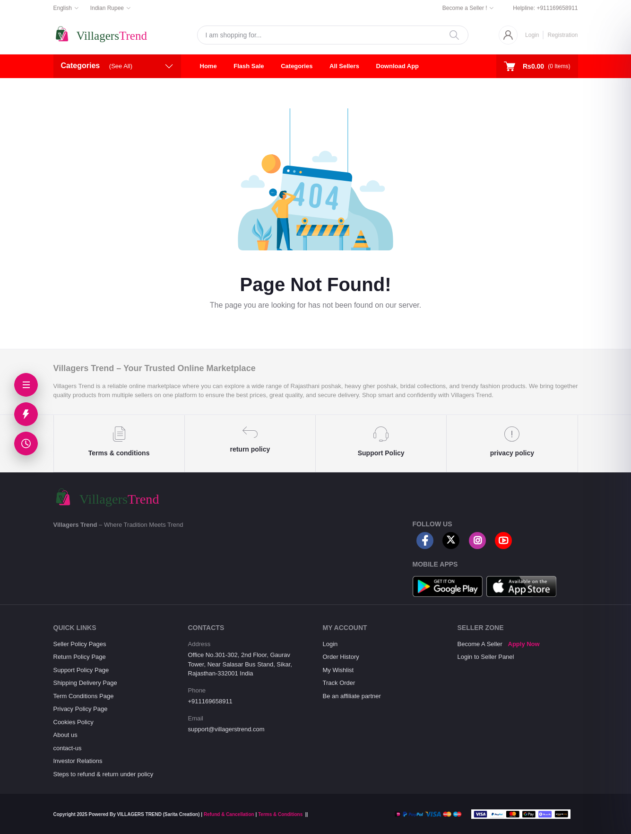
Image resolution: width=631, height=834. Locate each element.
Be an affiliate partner (352, 696)
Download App (397, 66)
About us (65, 734)
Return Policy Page (79, 656)
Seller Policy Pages (79, 644)
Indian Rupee (107, 8)
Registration (562, 35)
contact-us (67, 748)
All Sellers (344, 66)
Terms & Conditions (280, 814)
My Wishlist (338, 670)
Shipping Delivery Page (85, 682)
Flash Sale (248, 66)
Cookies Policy (73, 722)
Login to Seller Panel (486, 656)
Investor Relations (78, 760)
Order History (341, 656)
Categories (296, 66)
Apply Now (524, 644)
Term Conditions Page (83, 696)
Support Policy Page (81, 670)
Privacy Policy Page (80, 708)
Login (532, 35)
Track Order (339, 682)
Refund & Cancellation (229, 814)
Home (208, 66)
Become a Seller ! (464, 8)
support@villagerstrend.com (226, 729)
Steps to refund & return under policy (103, 774)
